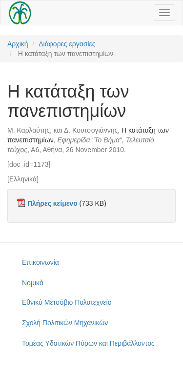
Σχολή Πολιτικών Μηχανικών (65, 323)
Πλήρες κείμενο (52, 203)
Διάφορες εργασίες (67, 44)
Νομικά (32, 283)
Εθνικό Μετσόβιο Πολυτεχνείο (66, 302)
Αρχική (17, 44)
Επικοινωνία (40, 262)
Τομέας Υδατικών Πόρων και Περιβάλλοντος (88, 343)
